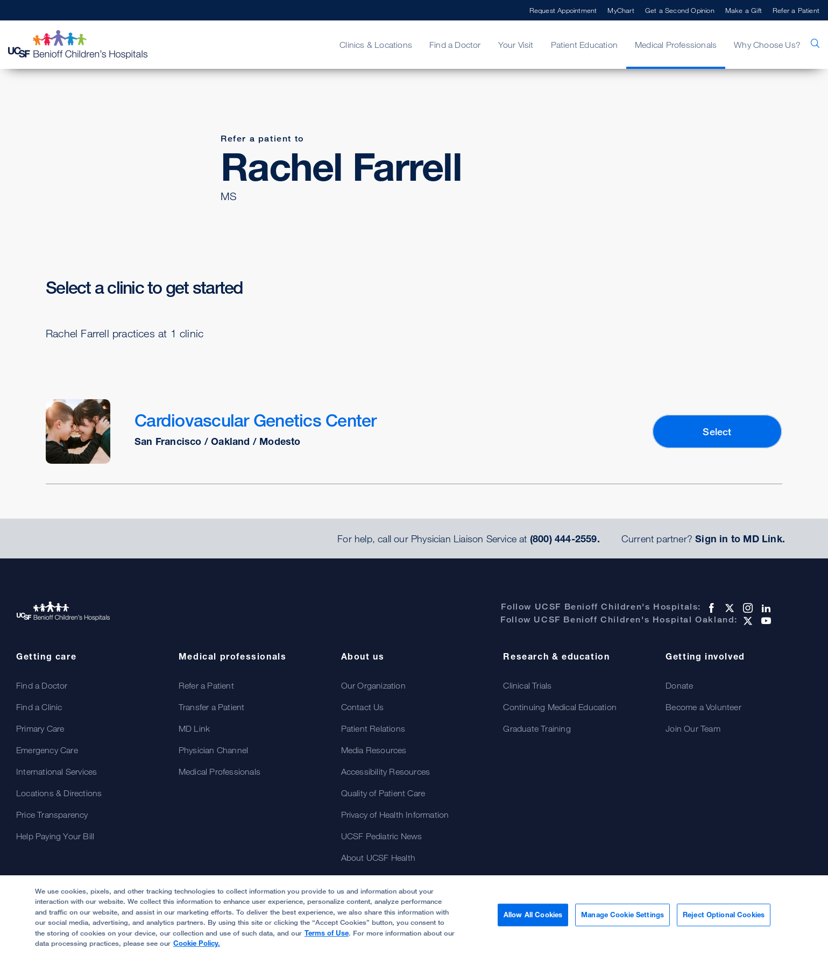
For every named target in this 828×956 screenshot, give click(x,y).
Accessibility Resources (385, 771)
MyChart (620, 10)
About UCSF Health (378, 857)
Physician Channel (213, 750)
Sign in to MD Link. (740, 538)
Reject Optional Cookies (724, 914)
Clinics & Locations (375, 44)
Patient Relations (373, 728)
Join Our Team (693, 728)
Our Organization (373, 685)
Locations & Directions (59, 793)
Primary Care (40, 728)
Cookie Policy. (196, 943)
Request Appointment (563, 10)
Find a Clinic (39, 707)
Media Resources (374, 750)
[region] (414, 915)
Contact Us (362, 707)
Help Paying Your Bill (55, 836)
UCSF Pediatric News (381, 836)
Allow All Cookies (533, 914)
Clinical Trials (527, 685)
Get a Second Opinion (679, 10)
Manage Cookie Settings (622, 914)
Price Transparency (52, 814)
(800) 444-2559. (565, 538)
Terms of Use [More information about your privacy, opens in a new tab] (327, 933)
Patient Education (584, 44)
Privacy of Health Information (395, 814)
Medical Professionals (676, 44)
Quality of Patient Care (383, 793)
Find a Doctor (455, 44)
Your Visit (516, 44)
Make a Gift (743, 10)
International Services (56, 771)
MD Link (194, 728)
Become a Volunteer (703, 707)
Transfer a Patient (212, 707)
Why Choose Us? (767, 44)
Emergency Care (47, 750)
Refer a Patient (796, 10)
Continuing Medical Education (560, 707)
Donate (679, 685)
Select (717, 431)
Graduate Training (536, 728)
